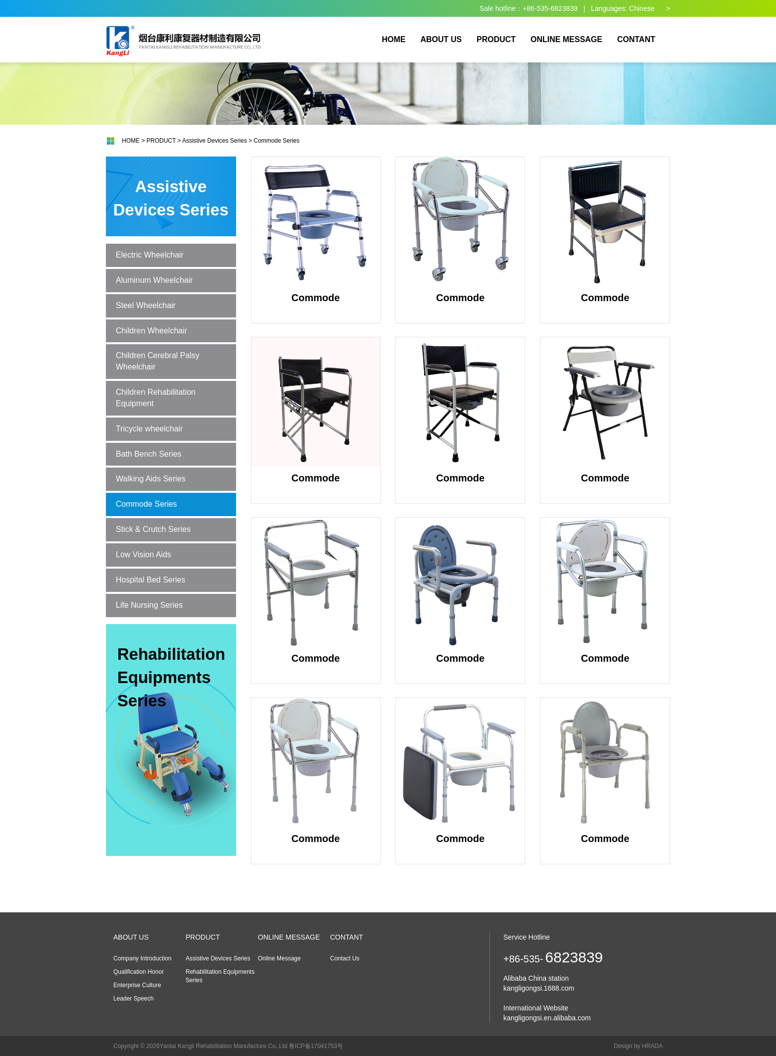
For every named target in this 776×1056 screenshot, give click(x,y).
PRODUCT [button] (496, 39)
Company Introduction (142, 958)
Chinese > (649, 8)
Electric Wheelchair (150, 255)
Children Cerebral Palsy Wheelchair (157, 361)
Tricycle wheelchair (149, 428)
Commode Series (277, 140)
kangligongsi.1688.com (538, 988)
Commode (315, 230)
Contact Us (344, 958)
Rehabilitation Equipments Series (171, 677)
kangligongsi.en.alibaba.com (547, 1018)
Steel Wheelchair (146, 305)
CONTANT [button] (636, 39)
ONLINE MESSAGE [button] (566, 39)
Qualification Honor (138, 971)
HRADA (652, 1046)
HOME (393, 39)
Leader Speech (133, 998)
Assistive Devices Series (214, 140)
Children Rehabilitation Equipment (155, 398)
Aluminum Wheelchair (154, 280)
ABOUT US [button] (441, 39)
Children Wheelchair (151, 330)
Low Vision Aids (143, 554)
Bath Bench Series (149, 454)
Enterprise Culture (137, 985)
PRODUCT (161, 140)
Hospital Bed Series (151, 580)
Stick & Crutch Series (153, 529)
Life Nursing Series (149, 605)
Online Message (279, 958)
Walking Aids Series (151, 479)
